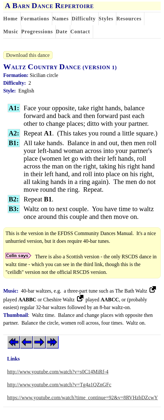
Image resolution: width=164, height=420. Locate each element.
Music (10, 31)
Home (10, 18)
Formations (35, 18)
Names (60, 18)
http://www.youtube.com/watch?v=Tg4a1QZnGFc (59, 384)
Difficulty (84, 18)
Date (61, 31)
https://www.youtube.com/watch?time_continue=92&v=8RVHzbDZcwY (82, 397)
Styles (106, 18)
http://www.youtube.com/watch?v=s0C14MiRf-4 (58, 371)
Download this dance (28, 55)
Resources (128, 18)
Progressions (37, 31)
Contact (80, 31)
